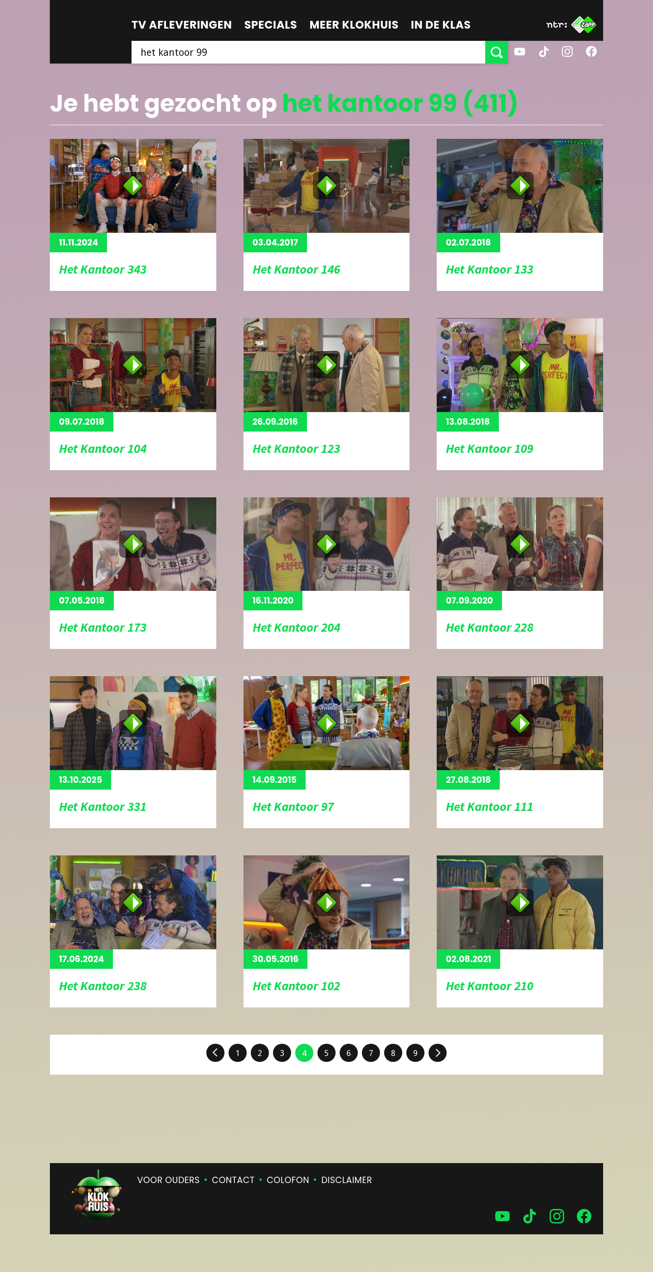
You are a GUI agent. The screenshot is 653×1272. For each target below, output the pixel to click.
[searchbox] (308, 52)
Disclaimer (347, 1180)
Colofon (288, 1180)
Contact (233, 1180)
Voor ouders (168, 1180)
